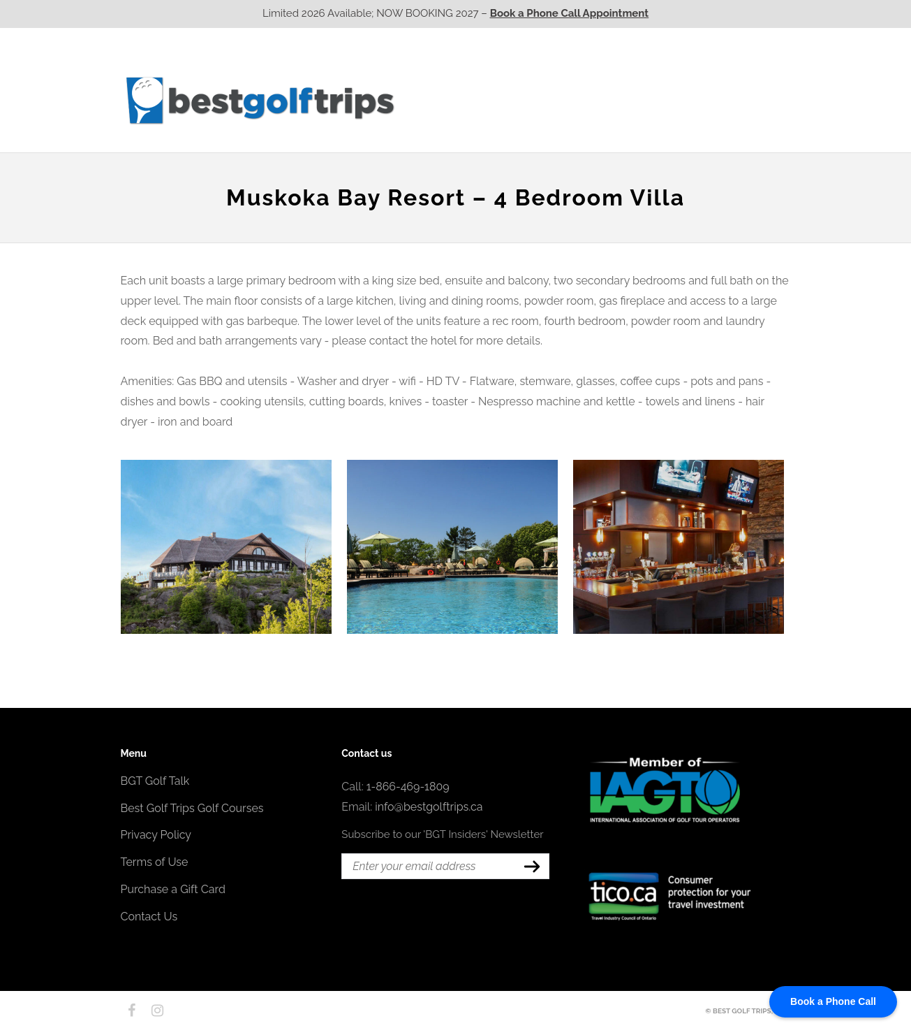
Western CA (441, 100)
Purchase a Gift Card (173, 889)
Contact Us (754, 100)
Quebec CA (601, 100)
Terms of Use (154, 862)
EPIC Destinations (738, 72)
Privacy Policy (156, 834)
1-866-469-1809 (408, 786)
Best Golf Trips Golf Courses (192, 808)
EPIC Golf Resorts (642, 72)
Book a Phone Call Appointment (569, 13)
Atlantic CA (680, 100)
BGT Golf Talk (155, 781)
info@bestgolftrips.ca (428, 806)
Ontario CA (521, 100)
